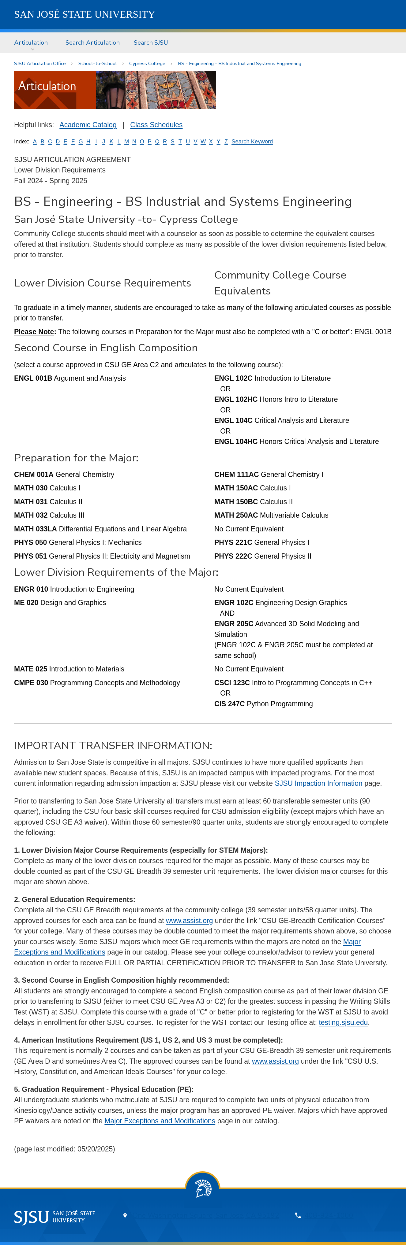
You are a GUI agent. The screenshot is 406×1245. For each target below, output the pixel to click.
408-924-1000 (328, 1215)
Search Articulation (93, 43)
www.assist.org (189, 921)
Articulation (31, 43)
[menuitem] (32, 42)
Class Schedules (156, 125)
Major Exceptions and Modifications (159, 1121)
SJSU (84, 14)
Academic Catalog (88, 125)
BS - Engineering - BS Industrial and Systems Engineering (239, 63)
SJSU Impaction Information (318, 783)
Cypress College (147, 63)
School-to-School (97, 63)
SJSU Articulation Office (40, 63)
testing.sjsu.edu (343, 1022)
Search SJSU (151, 43)
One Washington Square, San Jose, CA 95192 (206, 1215)
